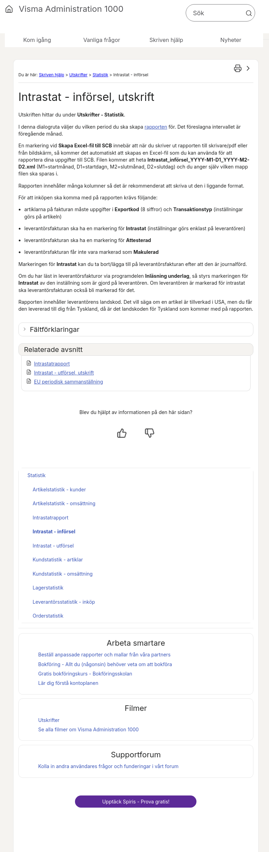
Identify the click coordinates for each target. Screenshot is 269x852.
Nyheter (230, 39)
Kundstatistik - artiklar (58, 559)
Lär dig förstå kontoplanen (68, 683)
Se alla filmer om (88, 729)
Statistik (100, 74)
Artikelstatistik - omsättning (64, 503)
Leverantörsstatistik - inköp (64, 602)
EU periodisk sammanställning (68, 382)
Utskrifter (78, 74)
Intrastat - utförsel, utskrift (64, 373)
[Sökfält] (220, 12)
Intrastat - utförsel (53, 546)
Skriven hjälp (51, 74)
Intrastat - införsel (54, 531)
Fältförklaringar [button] (54, 329)
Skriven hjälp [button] (166, 39)
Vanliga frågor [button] (101, 39)
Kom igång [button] (37, 39)
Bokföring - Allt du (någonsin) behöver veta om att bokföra (105, 664)
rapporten (156, 127)
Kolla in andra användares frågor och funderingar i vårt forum (108, 766)
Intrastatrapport (52, 364)
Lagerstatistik (48, 588)
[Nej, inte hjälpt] (149, 433)
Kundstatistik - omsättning (63, 574)
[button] (249, 13)
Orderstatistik (48, 616)
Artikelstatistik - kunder (59, 489)
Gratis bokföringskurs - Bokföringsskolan (85, 674)
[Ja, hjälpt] (122, 433)
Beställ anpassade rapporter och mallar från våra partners (104, 654)
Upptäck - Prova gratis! (135, 801)
